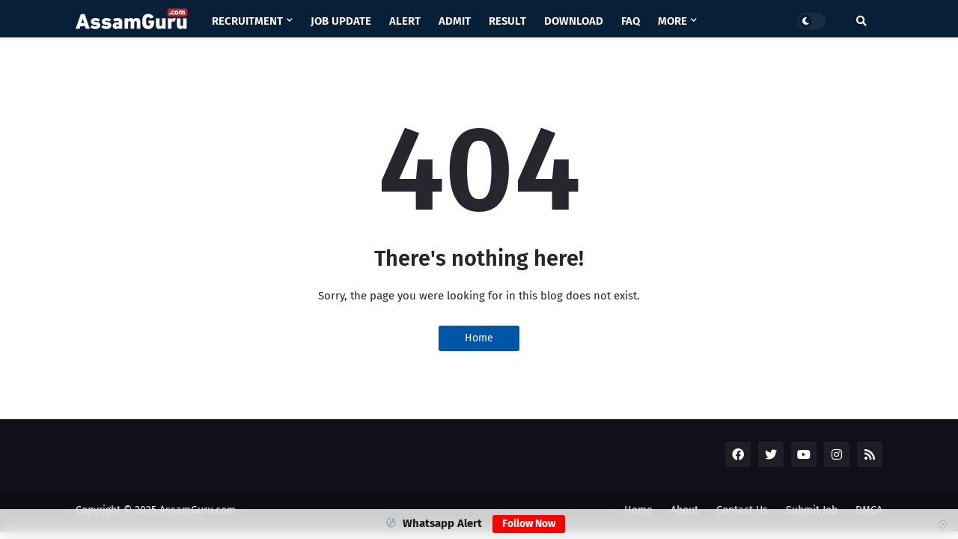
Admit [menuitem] (455, 21)
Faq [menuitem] (630, 21)
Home (479, 338)
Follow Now (528, 523)
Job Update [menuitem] (341, 21)
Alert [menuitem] (405, 21)
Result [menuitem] (507, 21)
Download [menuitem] (573, 21)
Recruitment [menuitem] (247, 21)
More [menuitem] (672, 21)
